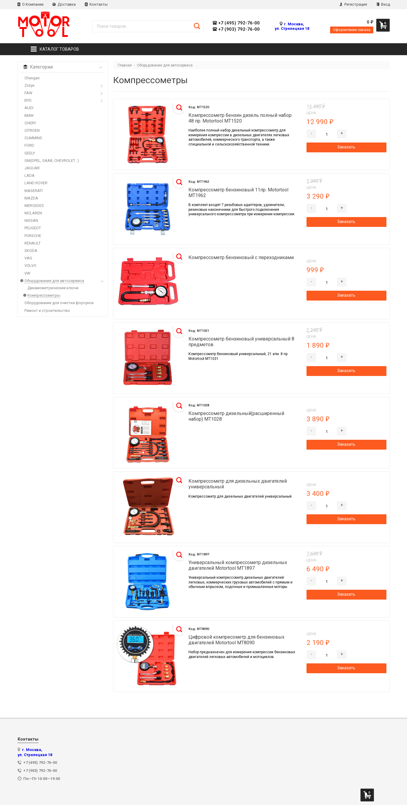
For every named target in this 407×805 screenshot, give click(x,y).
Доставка (64, 4)
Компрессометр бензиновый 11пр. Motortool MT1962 (238, 192)
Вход (383, 4)
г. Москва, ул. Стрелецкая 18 (292, 26)
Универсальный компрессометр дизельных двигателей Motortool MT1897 (237, 565)
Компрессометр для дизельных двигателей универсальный (237, 484)
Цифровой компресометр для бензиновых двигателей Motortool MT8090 (236, 639)
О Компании (30, 4)
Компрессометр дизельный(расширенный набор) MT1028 (236, 416)
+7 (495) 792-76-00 (236, 23)
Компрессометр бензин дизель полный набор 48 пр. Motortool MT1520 (240, 118)
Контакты (96, 4)
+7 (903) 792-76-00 (236, 29)
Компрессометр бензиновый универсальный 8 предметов (241, 341)
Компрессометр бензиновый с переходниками (241, 257)
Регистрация (353, 4)
